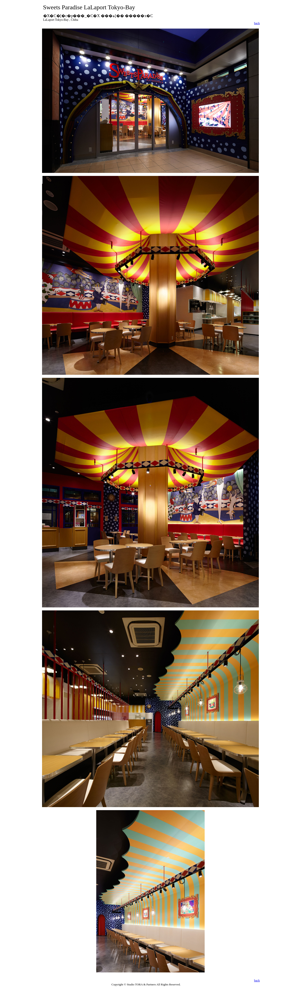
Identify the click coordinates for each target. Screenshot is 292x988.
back (257, 23)
